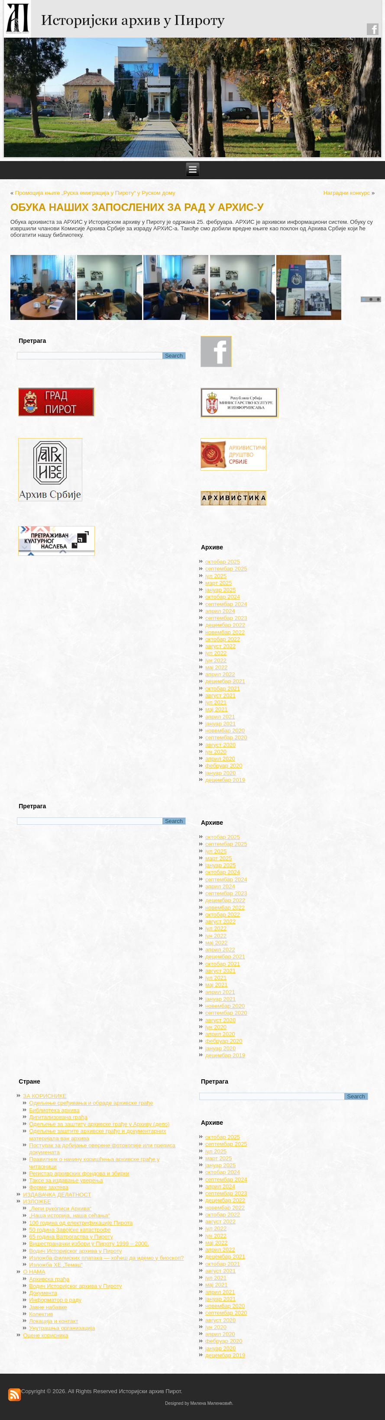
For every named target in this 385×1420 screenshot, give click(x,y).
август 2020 (220, 745)
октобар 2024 (222, 597)
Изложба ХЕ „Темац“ (55, 1265)
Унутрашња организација (62, 1328)
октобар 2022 (222, 639)
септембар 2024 (226, 604)
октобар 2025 (222, 561)
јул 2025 (215, 576)
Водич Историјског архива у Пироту (75, 1251)
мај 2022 (216, 667)
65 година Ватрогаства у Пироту (71, 1236)
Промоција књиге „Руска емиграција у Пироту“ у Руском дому (95, 193)
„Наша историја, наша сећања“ (69, 1215)
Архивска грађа (49, 1279)
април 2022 (220, 674)
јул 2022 (215, 653)
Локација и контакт (53, 1321)
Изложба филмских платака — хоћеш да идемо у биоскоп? (106, 1258)
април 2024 (220, 611)
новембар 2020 (225, 730)
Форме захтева (48, 1187)
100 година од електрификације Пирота (81, 1223)
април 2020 (220, 758)
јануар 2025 (220, 590)
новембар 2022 (225, 632)
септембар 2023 (226, 618)
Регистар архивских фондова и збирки (79, 1173)
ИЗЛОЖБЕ (37, 1201)
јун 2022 (215, 660)
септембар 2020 (226, 737)
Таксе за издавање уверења (66, 1180)
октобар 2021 (222, 688)
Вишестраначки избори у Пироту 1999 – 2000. (89, 1243)
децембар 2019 (225, 780)
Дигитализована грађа (58, 1117)
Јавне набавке (48, 1307)
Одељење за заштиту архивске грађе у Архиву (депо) (99, 1124)
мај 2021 (216, 709)
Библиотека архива (54, 1110)
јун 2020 (215, 752)
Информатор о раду (55, 1300)
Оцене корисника (45, 1335)
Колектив (41, 1314)
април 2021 (220, 716)
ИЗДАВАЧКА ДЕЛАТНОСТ (57, 1194)
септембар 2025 (226, 568)
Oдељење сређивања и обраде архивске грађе (91, 1103)
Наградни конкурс (347, 193)
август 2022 (220, 646)
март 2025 (218, 583)
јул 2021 (215, 702)
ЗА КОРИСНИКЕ (44, 1096)
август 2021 (220, 695)
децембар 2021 (225, 681)
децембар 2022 (225, 625)
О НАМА (34, 1271)
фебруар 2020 (224, 765)
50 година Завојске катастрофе (69, 1229)
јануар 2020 (220, 773)
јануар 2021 (220, 723)
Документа (43, 1293)
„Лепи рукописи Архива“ (60, 1208)
